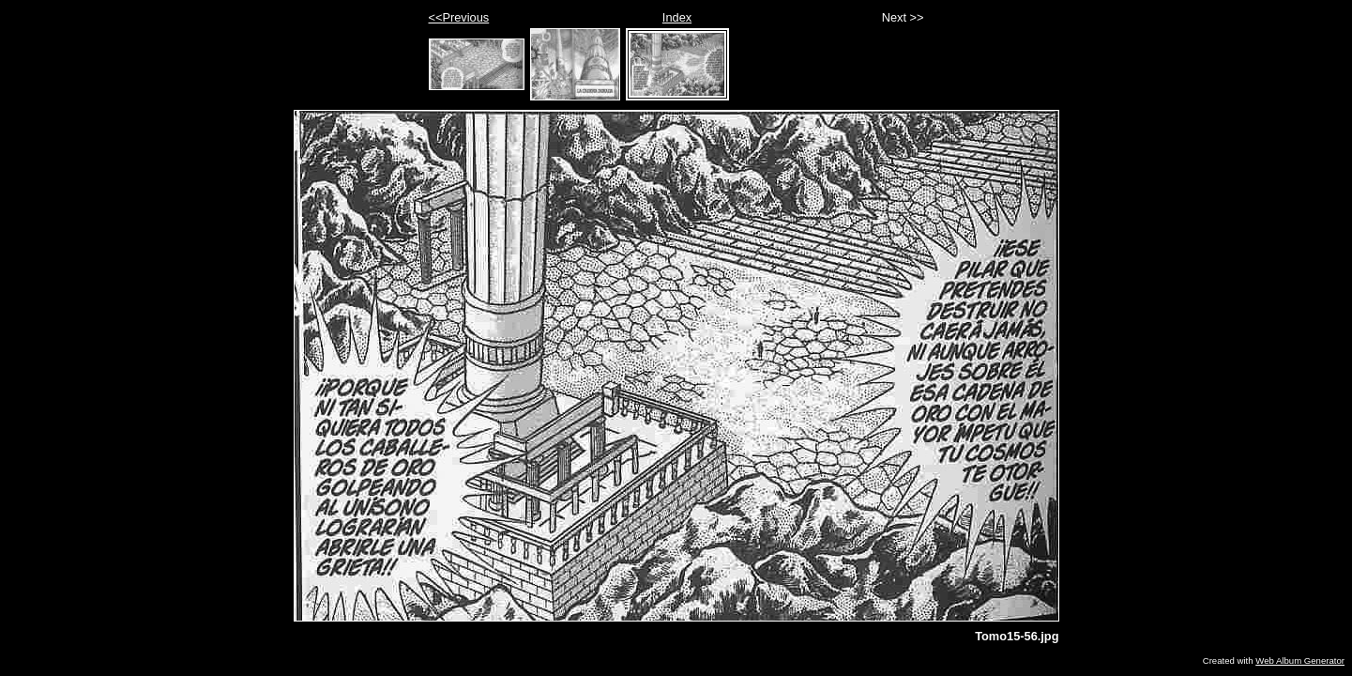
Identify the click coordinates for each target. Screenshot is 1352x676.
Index (676, 17)
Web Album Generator (1299, 660)
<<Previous (459, 17)
